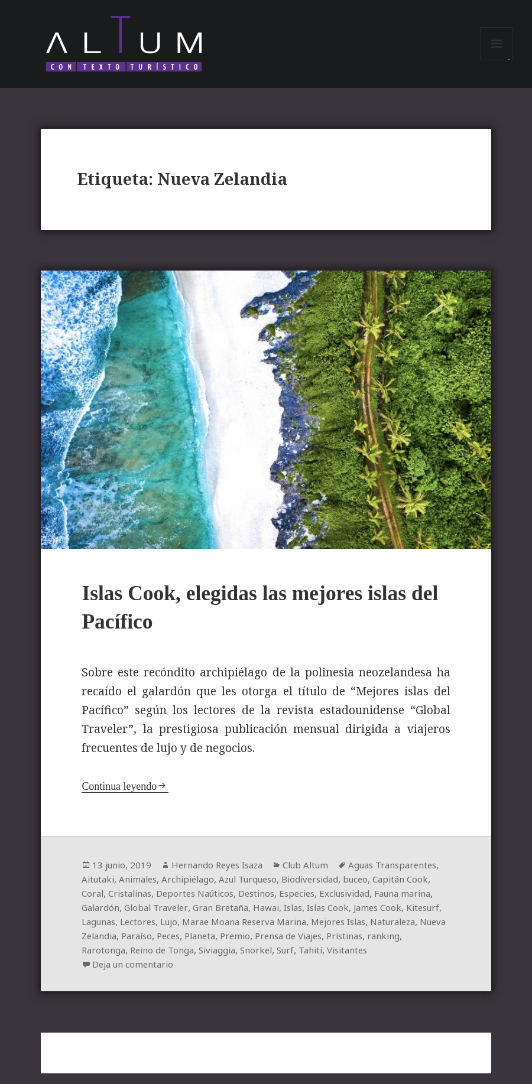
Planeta (399, 946)
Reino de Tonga (366, 960)
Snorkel (99, 974)
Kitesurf (205, 932)
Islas (433, 918)
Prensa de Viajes (155, 960)
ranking (259, 960)
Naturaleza (209, 946)
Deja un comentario (284, 974)
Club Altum (318, 875)
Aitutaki (170, 889)
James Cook (157, 932)
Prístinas (217, 960)
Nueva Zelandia (274, 946)
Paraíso (331, 946)
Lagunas (247, 932)
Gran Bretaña (355, 918)
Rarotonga (304, 960)
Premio (97, 960)
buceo (95, 903)
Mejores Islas (149, 946)
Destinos (366, 903)
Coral (188, 903)
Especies (410, 903)
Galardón (227, 918)
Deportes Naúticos (300, 903)
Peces (365, 946)
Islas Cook (104, 932)
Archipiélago (267, 889)
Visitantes (198, 974)
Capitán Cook (142, 903)
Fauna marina (171, 918)
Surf (130, 974)
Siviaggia (426, 960)
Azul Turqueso (332, 889)
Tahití (157, 974)
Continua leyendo (121, 796)
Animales (213, 889)
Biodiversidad (399, 889)
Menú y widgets (497, 63)
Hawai (404, 918)
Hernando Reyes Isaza (223, 875)
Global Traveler (286, 918)
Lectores (290, 932)
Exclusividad (109, 918)
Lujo (323, 932)
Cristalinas (229, 903)
